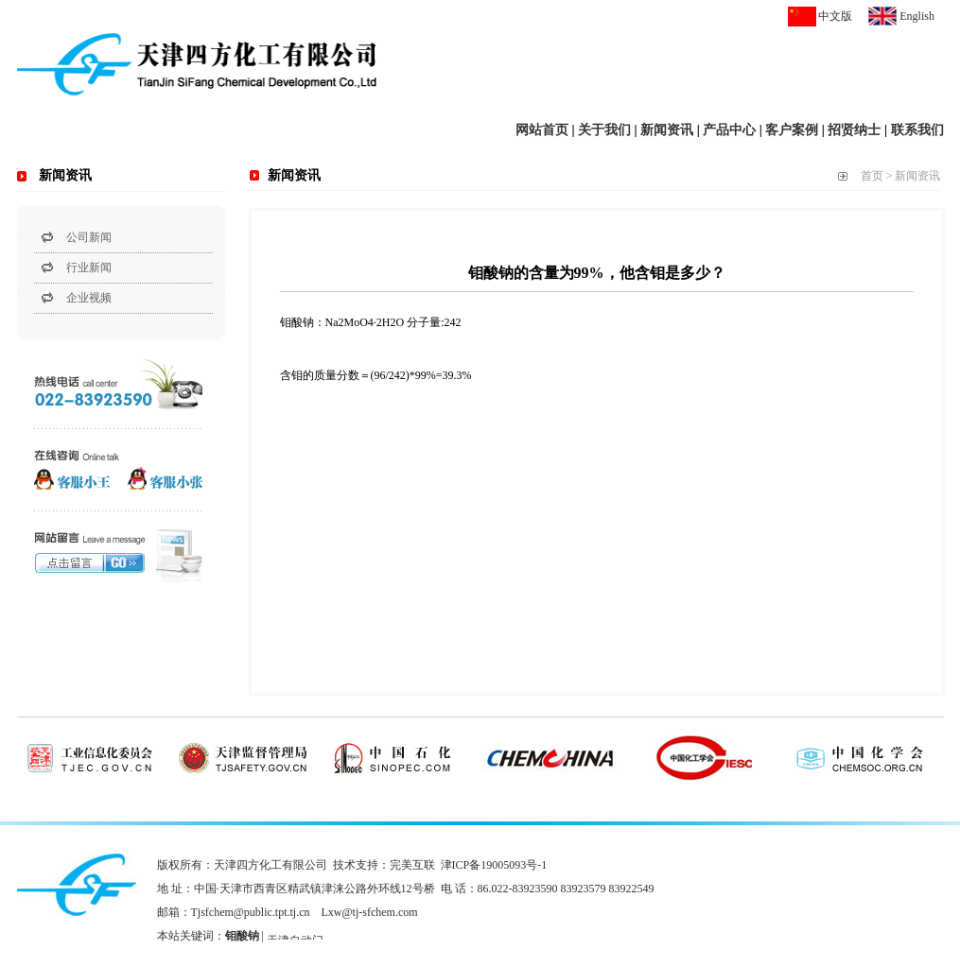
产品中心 (729, 130)
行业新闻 (89, 267)
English (916, 16)
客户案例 (791, 130)
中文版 (835, 16)
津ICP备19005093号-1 (494, 865)
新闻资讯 (666, 130)
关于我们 (604, 130)
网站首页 (541, 130)
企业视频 (89, 297)
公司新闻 (89, 237)
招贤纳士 (854, 130)
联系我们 (917, 130)
